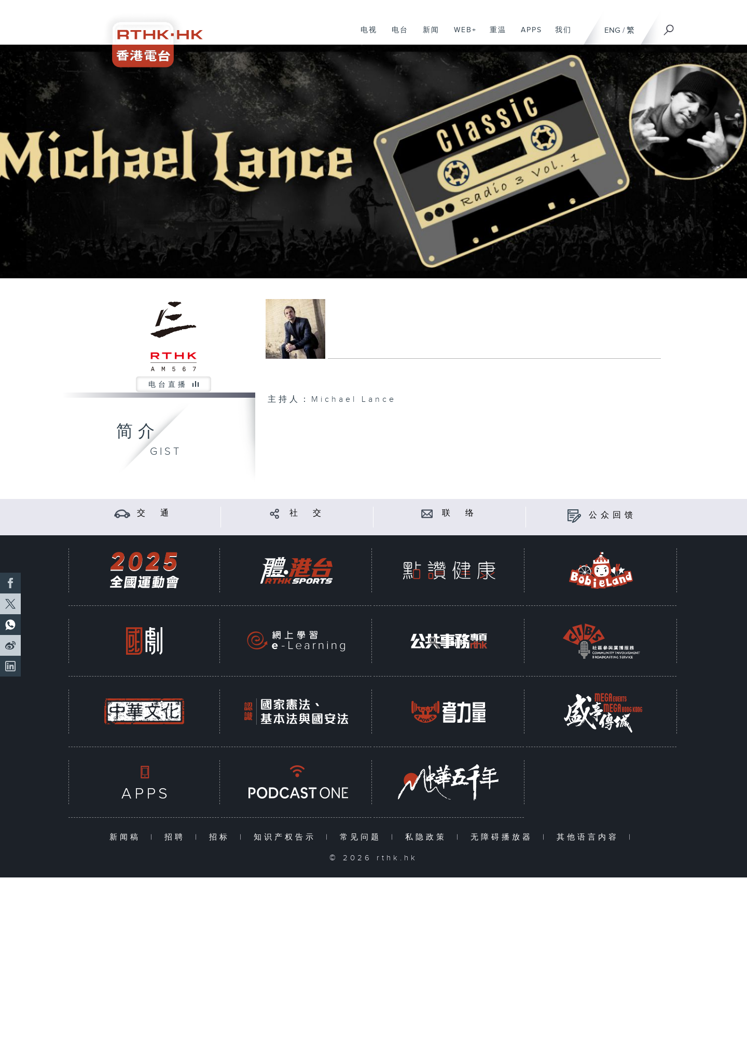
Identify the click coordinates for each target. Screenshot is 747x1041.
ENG (612, 30)
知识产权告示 (287, 837)
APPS (527, 35)
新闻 (427, 35)
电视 (365, 35)
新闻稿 (127, 837)
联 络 (459, 513)
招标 (221, 837)
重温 (494, 35)
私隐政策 (428, 837)
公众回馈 (613, 515)
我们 (559, 35)
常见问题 (363, 837)
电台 (396, 35)
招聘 (177, 837)
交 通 (154, 513)
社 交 (307, 513)
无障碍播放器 (504, 837)
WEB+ (461, 35)
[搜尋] (669, 26)
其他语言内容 (590, 837)
